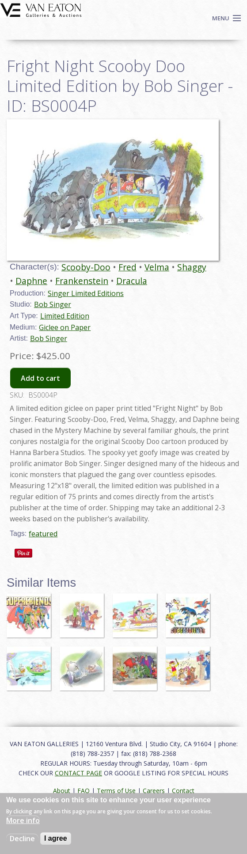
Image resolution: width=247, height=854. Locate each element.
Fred (127, 267)
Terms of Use (116, 790)
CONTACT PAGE (78, 773)
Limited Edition (64, 316)
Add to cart (40, 378)
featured (43, 534)
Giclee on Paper (65, 327)
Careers (154, 790)
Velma (156, 267)
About (61, 790)
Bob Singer (52, 304)
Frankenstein (81, 281)
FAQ (83, 790)
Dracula (131, 281)
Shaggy (191, 267)
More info (23, 820)
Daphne (31, 281)
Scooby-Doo (85, 267)
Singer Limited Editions (86, 293)
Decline (22, 838)
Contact (183, 790)
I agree (55, 838)
